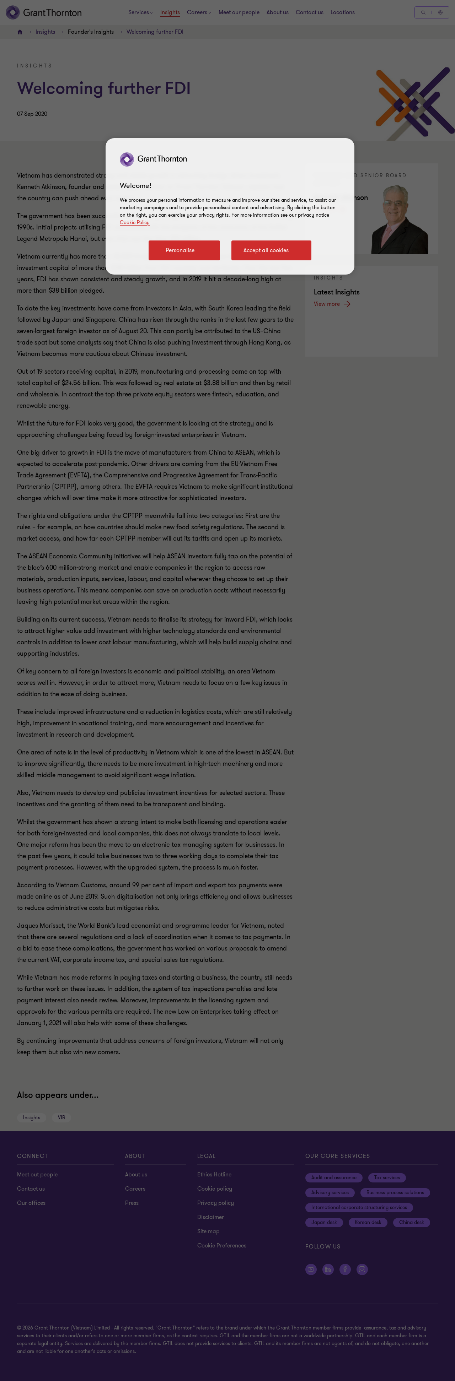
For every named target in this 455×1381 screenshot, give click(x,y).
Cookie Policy (135, 222)
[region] (230, 206)
